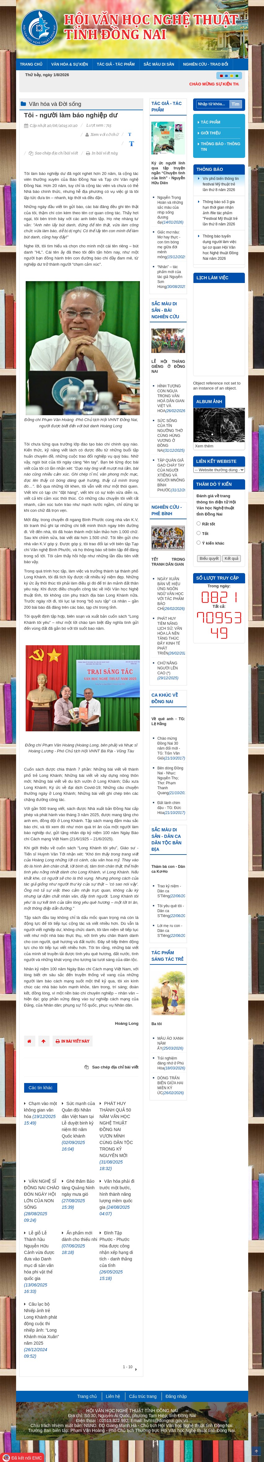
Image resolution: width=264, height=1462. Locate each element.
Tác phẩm (210, 122)
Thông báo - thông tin (220, 147)
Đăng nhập (176, 1396)
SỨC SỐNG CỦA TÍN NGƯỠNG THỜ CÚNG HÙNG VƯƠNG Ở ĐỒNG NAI (170, 436)
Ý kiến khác (213, 543)
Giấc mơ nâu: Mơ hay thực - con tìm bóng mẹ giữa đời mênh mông (171, 244)
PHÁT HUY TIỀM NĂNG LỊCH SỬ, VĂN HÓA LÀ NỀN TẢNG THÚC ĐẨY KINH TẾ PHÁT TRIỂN (171, 635)
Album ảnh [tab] (209, 401)
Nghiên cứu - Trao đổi (205, 64)
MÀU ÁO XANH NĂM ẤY (170, 1043)
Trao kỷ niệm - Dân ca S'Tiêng (171, 891)
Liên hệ (113, 1396)
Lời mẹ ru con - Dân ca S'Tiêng (171, 931)
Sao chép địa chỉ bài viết (53, 153)
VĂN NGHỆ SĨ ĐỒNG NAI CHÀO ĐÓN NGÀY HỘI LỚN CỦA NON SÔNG (41, 1201)
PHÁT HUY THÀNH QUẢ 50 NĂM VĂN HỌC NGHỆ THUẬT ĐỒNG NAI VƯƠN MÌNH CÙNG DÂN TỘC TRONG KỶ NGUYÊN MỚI (116, 1136)
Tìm (236, 104)
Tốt (205, 533)
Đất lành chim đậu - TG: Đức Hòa (171, 808)
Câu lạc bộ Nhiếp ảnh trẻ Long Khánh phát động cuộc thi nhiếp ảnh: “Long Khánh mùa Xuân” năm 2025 (41, 1330)
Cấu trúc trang (143, 1396)
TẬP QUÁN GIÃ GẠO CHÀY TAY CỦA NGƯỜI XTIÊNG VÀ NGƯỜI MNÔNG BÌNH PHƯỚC (171, 475)
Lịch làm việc (212, 277)
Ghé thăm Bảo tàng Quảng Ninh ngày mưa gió (78, 1194)
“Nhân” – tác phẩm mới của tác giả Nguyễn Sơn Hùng (171, 277)
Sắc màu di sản (159, 64)
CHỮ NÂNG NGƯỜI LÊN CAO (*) (167, 670)
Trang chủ (31, 64)
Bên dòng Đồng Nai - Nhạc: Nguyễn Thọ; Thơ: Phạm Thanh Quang (171, 780)
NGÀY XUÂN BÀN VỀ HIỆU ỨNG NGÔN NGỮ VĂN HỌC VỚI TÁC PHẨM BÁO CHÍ (171, 594)
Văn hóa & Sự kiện (69, 64)
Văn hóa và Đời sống (55, 104)
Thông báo (210, 169)
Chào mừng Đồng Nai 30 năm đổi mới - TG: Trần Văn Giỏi (171, 748)
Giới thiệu (210, 133)
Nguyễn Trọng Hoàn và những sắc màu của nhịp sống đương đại (170, 209)
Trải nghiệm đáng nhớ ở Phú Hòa (171, 1063)
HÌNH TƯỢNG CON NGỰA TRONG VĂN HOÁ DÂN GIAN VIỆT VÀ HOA (171, 398)
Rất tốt (208, 524)
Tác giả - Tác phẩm (116, 64)
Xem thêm (204, 446)
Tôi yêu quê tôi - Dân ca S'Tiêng (171, 911)
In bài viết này (102, 153)
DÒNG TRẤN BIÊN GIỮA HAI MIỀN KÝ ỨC (170, 1085)
